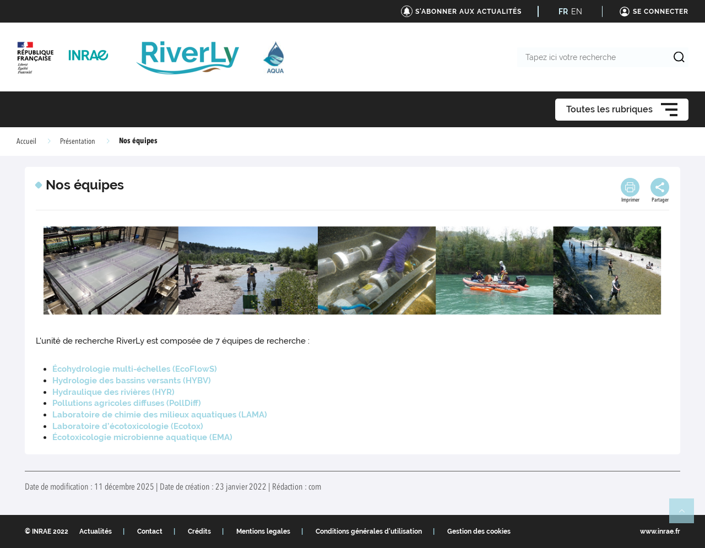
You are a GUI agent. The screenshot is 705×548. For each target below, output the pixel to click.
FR (563, 11)
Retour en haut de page (686, 515)
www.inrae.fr (660, 531)
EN (576, 11)
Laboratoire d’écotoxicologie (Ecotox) (127, 426)
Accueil (26, 141)
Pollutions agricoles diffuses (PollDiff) (126, 403)
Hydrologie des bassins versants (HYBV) (131, 381)
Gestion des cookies (479, 531)
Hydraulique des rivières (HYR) (113, 392)
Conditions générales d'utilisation (369, 531)
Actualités (95, 531)
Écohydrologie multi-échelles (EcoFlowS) (134, 369)
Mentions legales (263, 531)
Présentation (77, 141)
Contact (149, 531)
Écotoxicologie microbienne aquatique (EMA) (142, 437)
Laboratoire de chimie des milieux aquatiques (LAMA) (159, 415)
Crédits (199, 531)
